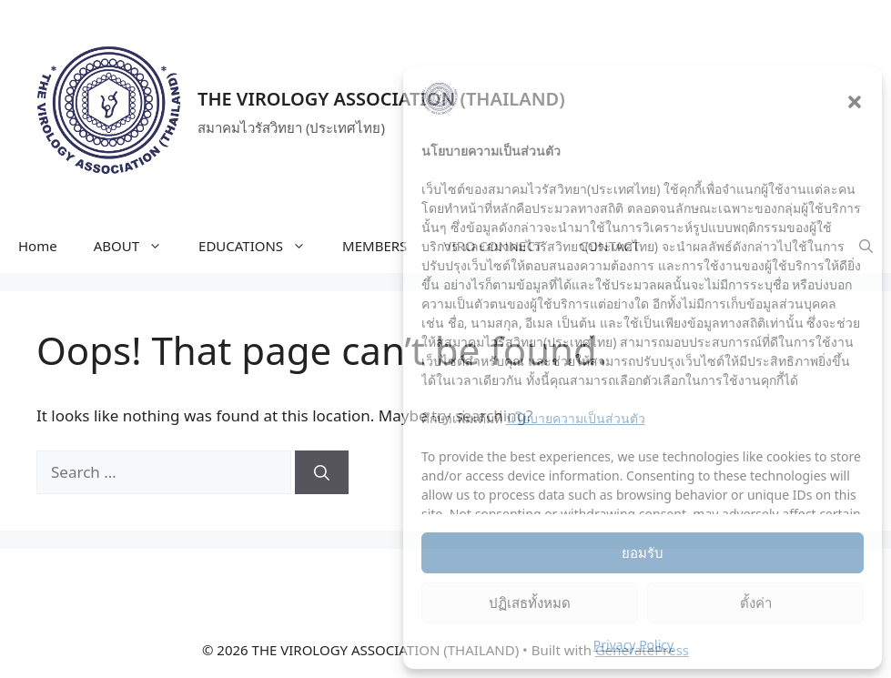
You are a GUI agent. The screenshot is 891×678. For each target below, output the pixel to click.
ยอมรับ (642, 552)
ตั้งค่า (756, 602)
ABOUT (137, 245)
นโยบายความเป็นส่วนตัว (575, 418)
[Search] (322, 472)
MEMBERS (374, 246)
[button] (854, 102)
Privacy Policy (633, 644)
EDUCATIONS (261, 245)
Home (37, 246)
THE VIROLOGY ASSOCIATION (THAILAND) (381, 98)
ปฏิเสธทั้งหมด (530, 602)
